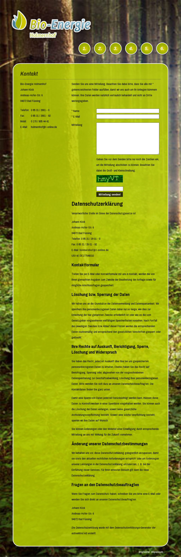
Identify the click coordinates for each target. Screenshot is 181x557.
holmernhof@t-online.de (94, 250)
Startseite (144, 552)
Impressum (157, 552)
